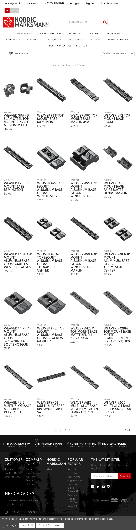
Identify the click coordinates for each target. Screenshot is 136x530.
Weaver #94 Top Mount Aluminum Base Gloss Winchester (50, 190)
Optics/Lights (55, 40)
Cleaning (34, 40)
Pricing (29, 469)
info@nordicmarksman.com (21, 3)
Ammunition (14, 40)
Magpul (71, 499)
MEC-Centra (74, 502)
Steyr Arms (73, 477)
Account (9, 469)
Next (129, 430)
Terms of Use (33, 473)
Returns (30, 480)
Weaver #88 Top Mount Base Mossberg (50, 119)
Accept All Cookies (50, 525)
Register (90, 3)
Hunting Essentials (60, 46)
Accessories (77, 34)
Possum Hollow (75, 491)
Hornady (72, 484)
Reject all (27, 525)
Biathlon (81, 46)
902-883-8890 (54, 3)
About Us (51, 469)
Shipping (31, 484)
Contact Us (11, 473)
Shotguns (96, 40)
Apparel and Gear (119, 40)
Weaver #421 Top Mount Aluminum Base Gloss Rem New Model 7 (50, 335)
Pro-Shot (72, 473)
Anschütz (72, 469)
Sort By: (107, 53)
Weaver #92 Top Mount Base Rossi (117, 119)
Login (74, 3)
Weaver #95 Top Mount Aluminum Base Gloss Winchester (83, 190)
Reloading (76, 40)
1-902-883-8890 (23, 512)
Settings (11, 525)
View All (72, 506)
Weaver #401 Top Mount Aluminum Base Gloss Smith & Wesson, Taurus (18, 261)
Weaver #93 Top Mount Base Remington (17, 187)
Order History (12, 477)
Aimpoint (72, 495)
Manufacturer (23, 34)
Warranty (31, 477)
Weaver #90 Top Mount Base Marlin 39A (83, 119)
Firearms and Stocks (51, 34)
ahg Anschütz (74, 480)
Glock (70, 488)
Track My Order (109, 3)
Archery (96, 34)
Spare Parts (114, 34)
